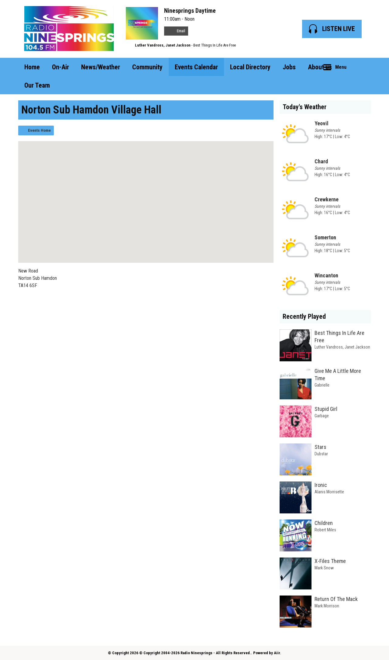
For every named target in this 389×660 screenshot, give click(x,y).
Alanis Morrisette (329, 491)
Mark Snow (324, 567)
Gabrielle (322, 385)
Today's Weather (304, 107)
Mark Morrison (327, 605)
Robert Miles (325, 529)
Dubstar (321, 453)
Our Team (37, 85)
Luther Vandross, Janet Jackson (163, 45)
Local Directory (250, 67)
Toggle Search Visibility (362, 67)
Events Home (39, 130)
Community (147, 67)
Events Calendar (196, 67)
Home (32, 67)
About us (320, 67)
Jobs (289, 67)
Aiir (277, 653)
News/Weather (100, 67)
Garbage (322, 415)
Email (176, 31)
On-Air (60, 67)
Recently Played (304, 316)
